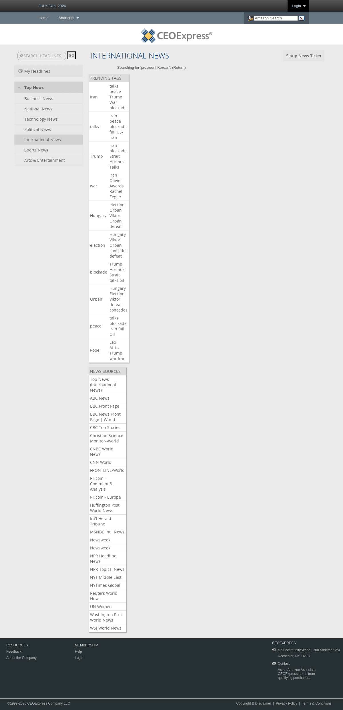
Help (78, 652)
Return (179, 67)
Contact (284, 664)
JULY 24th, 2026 (52, 6)
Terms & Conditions (317, 703)
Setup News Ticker (304, 55)
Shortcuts (66, 18)
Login (296, 6)
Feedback (13, 652)
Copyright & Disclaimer (253, 703)
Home (44, 18)
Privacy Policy (286, 703)
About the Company (21, 658)
